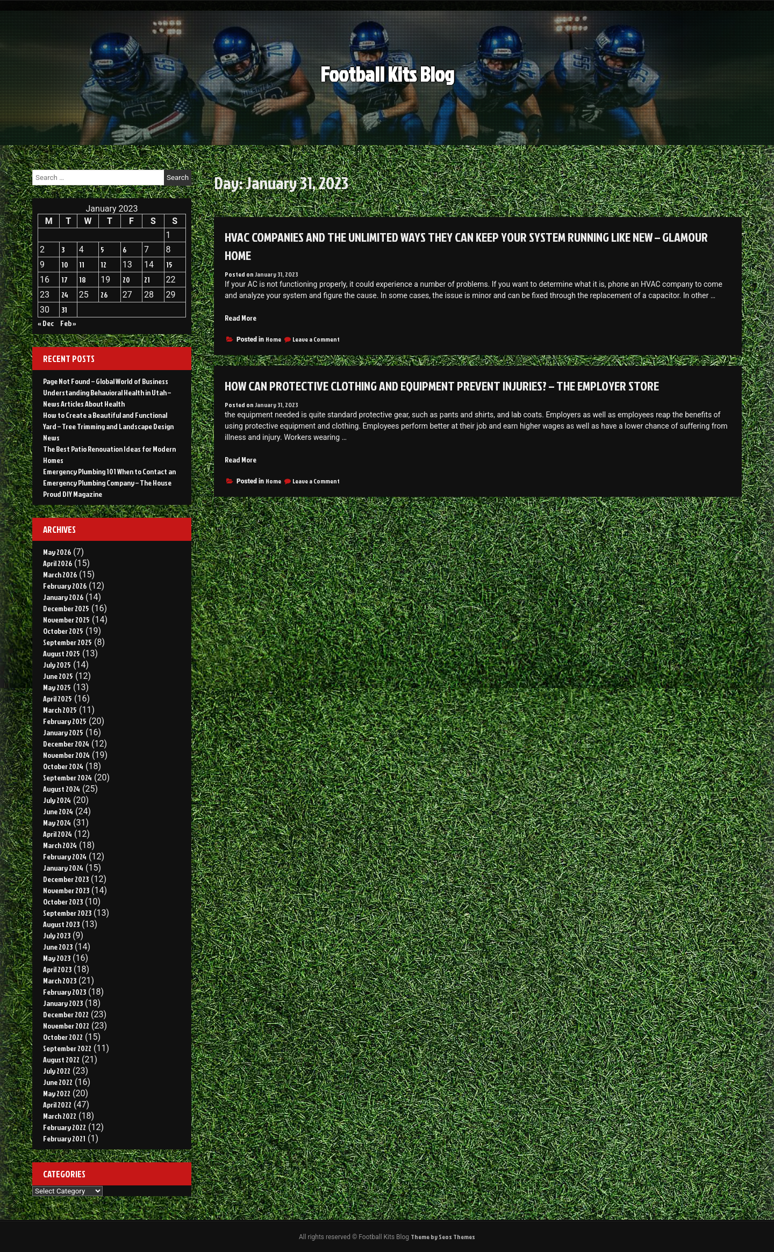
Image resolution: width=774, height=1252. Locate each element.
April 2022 (57, 1104)
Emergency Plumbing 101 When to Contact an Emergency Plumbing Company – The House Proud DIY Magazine (109, 482)
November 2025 (66, 619)
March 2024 (60, 845)
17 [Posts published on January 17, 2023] (64, 279)
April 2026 (57, 563)
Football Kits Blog (387, 80)
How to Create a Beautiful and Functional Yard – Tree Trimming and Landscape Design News (108, 426)
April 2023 (57, 969)
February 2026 (65, 586)
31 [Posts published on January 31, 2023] (64, 310)
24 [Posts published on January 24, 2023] (64, 295)
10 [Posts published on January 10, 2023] (64, 264)
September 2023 (67, 913)
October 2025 (63, 631)
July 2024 (57, 800)
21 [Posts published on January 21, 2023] (147, 279)
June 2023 (58, 947)
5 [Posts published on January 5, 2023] (102, 249)
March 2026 (60, 574)
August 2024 (61, 789)
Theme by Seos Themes (443, 1236)
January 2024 (63, 868)
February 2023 (64, 992)
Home (273, 339)
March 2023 (59, 980)
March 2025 (60, 710)
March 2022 (59, 1116)
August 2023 (61, 924)
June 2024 (58, 811)
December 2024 (66, 744)
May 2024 (57, 822)
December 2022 (66, 1014)
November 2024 (66, 755)
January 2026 (63, 597)
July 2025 (57, 665)
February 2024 (65, 856)
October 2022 (63, 1037)
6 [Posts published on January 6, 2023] (124, 249)
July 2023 (56, 935)
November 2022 (66, 1026)
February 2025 (65, 721)
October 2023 (63, 901)
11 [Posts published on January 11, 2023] (81, 264)
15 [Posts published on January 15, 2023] (169, 264)
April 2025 (57, 698)
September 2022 (67, 1048)
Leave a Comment (316, 339)
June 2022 (58, 1082)
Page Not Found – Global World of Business (105, 381)
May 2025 (57, 687)
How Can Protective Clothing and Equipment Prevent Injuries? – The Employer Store (442, 386)
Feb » (68, 323)
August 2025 (61, 653)
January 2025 (63, 732)
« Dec (46, 323)
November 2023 (66, 890)
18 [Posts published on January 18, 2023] (82, 279)
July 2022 (56, 1071)
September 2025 (67, 642)
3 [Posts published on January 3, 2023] (62, 249)
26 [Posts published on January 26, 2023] (104, 295)
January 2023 (63, 1003)
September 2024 (67, 777)
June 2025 (58, 676)
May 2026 (57, 552)
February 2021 (64, 1138)
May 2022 (56, 1093)
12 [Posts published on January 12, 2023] (103, 264)
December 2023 (66, 879)
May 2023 (56, 958)
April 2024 (57, 834)
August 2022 (61, 1059)
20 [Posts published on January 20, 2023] (126, 279)
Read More (240, 318)
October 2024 (63, 766)
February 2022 (64, 1127)
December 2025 (66, 608)
